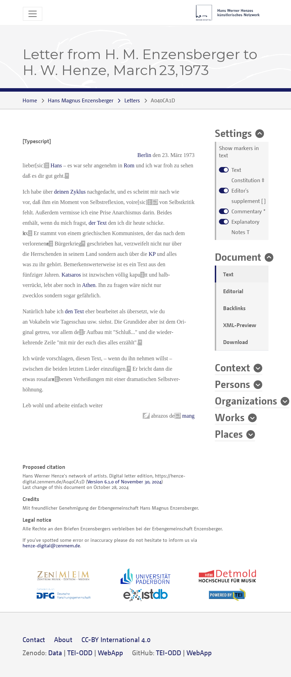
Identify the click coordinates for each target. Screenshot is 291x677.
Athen (89, 285)
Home (30, 100)
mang (188, 416)
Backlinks (234, 308)
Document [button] (238, 256)
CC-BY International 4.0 (116, 639)
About (63, 639)
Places (229, 433)
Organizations (246, 400)
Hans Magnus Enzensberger (80, 100)
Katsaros (71, 275)
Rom (129, 165)
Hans (56, 165)
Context (232, 367)
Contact (34, 639)
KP (152, 254)
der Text (98, 223)
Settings (233, 132)
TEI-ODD (79, 652)
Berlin (144, 155)
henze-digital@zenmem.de (51, 545)
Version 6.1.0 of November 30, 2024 (124, 481)
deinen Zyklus (70, 192)
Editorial (233, 291)
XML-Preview (239, 325)
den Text (74, 311)
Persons (232, 383)
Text (228, 274)
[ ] (248, 195)
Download (235, 341)
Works (230, 417)
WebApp (110, 652)
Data (55, 652)
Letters (132, 100)
